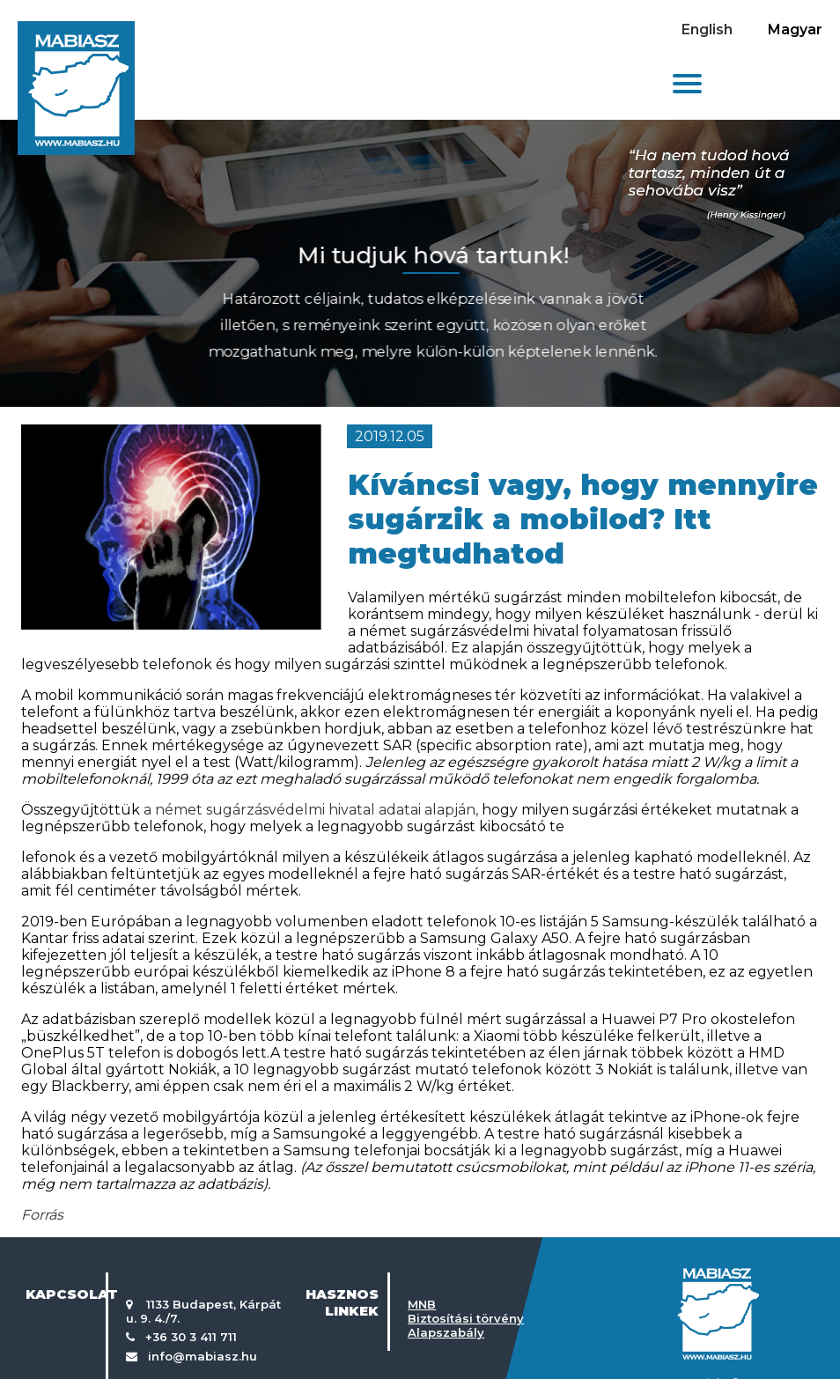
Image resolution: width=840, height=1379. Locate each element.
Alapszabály (446, 1332)
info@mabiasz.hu (202, 1356)
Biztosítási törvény (466, 1318)
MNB (422, 1304)
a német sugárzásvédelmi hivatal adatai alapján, (311, 809)
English (707, 29)
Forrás (42, 1214)
